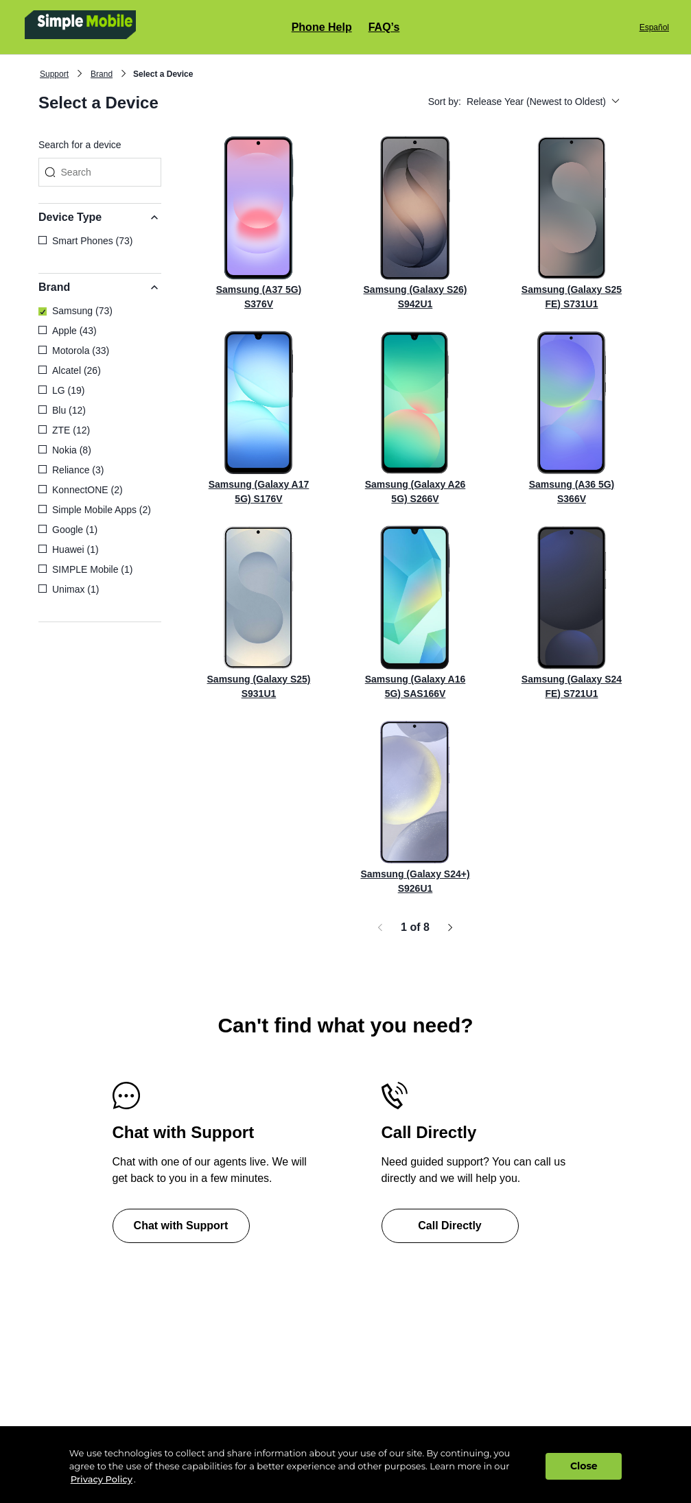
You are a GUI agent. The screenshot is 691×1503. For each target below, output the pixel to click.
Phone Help (322, 27)
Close (584, 1466)
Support (54, 74)
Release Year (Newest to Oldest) (543, 101)
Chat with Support (181, 1225)
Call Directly (449, 1225)
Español (654, 27)
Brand (102, 74)
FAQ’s (384, 27)
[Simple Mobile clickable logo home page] (127, 27)
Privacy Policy (101, 1479)
